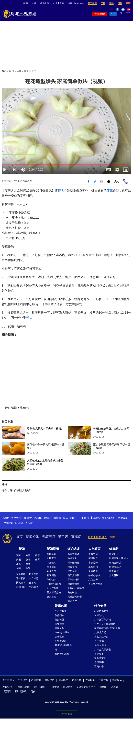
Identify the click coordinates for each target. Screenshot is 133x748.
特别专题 (100, 606)
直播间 (76, 537)
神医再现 (114, 571)
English (109, 518)
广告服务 (90, 680)
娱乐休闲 (61, 606)
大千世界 (59, 636)
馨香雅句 (93, 566)
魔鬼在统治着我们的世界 (107, 628)
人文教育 (94, 549)
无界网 (7, 691)
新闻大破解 (73, 575)
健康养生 (115, 549)
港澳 (28, 555)
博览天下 (21, 582)
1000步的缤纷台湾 (63, 647)
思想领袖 (72, 571)
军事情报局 (73, 579)
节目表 (63, 537)
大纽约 (18, 518)
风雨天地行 (100, 645)
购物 (128, 3)
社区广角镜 (53, 588)
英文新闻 (92, 3)
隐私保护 (49, 680)
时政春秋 (72, 566)
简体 (61, 3)
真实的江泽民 (101, 636)
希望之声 (68, 687)
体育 (37, 559)
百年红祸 (99, 641)
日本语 (19, 522)
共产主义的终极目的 (105, 623)
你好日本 (59, 615)
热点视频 (33, 574)
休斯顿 (57, 518)
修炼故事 (99, 662)
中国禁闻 (51, 562)
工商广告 (99, 666)
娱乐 (37, 555)
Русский (8, 522)
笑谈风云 (93, 558)
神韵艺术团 (24, 687)
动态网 (114, 687)
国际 (18, 555)
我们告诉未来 (101, 611)
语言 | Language (76, 3)
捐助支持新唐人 (97, 536)
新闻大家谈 (73, 554)
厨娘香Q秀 (60, 641)
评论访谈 (74, 549)
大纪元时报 (40, 687)
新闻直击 (51, 571)
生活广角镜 (61, 611)
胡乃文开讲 (115, 562)
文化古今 (93, 579)
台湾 (28, 559)
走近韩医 (114, 575)
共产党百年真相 (102, 619)
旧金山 (74, 518)
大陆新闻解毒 (75, 596)
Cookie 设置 (66, 713)
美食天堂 (59, 623)
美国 (18, 559)
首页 (4, 71)
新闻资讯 (32, 537)
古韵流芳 (93, 562)
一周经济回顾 (54, 583)
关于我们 (22, 680)
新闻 (22, 549)
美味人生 (59, 628)
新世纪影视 (21, 691)
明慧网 (103, 687)
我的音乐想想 (62, 653)
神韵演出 (21, 586)
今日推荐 (33, 578)
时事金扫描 (73, 562)
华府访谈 (51, 579)
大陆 (18, 568)
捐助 (111, 3)
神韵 (25, 3)
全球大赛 (33, 586)
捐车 (120, 3)
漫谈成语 (93, 571)
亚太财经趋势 (54, 592)
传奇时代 (99, 615)
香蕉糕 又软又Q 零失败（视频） (45, 428)
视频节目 (49, 537)
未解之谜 (93, 554)
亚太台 (85, 518)
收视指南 (36, 680)
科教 (28, 568)
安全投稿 (76, 680)
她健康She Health (118, 558)
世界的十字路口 (76, 588)
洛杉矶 (38, 518)
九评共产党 (100, 632)
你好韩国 (59, 619)
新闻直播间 (100, 14)
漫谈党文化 (100, 658)
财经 (28, 564)
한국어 (30, 522)
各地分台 (44, 3)
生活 (19, 71)
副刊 (11, 71)
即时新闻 (21, 578)
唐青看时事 (73, 583)
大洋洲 (47, 518)
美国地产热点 (95, 583)
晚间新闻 (51, 566)
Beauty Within (62, 632)
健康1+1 (113, 554)
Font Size (116, 181)
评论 (18, 564)
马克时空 (72, 592)
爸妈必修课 (94, 575)
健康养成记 (115, 566)
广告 (103, 3)
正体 (55, 3)
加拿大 (28, 518)
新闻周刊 (51, 575)
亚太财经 (51, 596)
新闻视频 (53, 549)
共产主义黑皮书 (102, 649)
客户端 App (118, 680)
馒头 (61, 190)
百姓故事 (99, 653)
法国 (66, 518)
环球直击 (51, 558)
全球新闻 (51, 554)
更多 (33, 691)
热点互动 (72, 558)
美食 (26, 71)
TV (113, 14)
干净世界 (54, 687)
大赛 (34, 3)
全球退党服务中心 (85, 687)
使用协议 (63, 680)
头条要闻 (21, 574)
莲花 (110, 190)
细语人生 (72, 601)
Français (121, 518)
